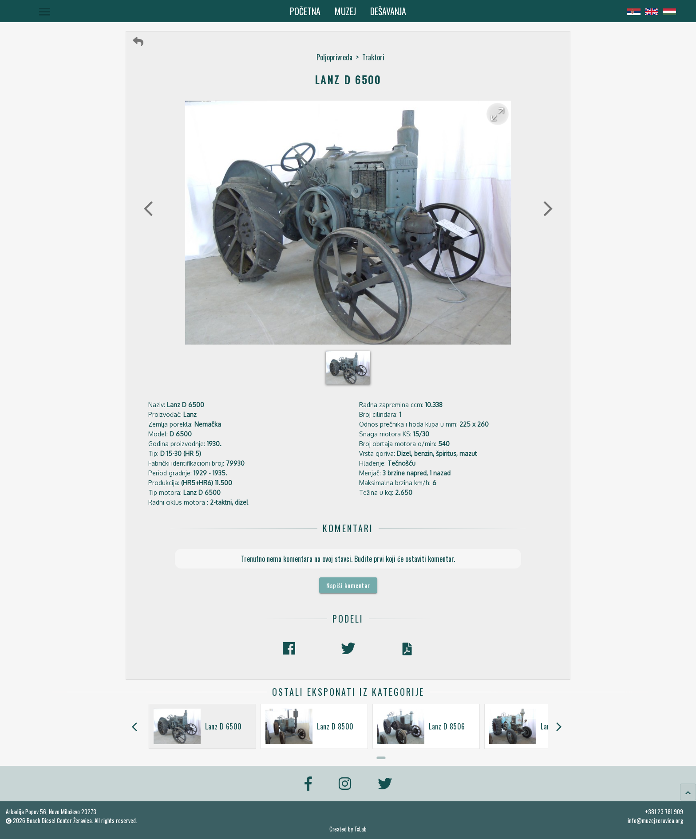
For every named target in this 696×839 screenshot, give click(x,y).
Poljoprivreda (334, 57)
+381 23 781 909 (664, 811)
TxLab (360, 829)
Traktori (373, 57)
